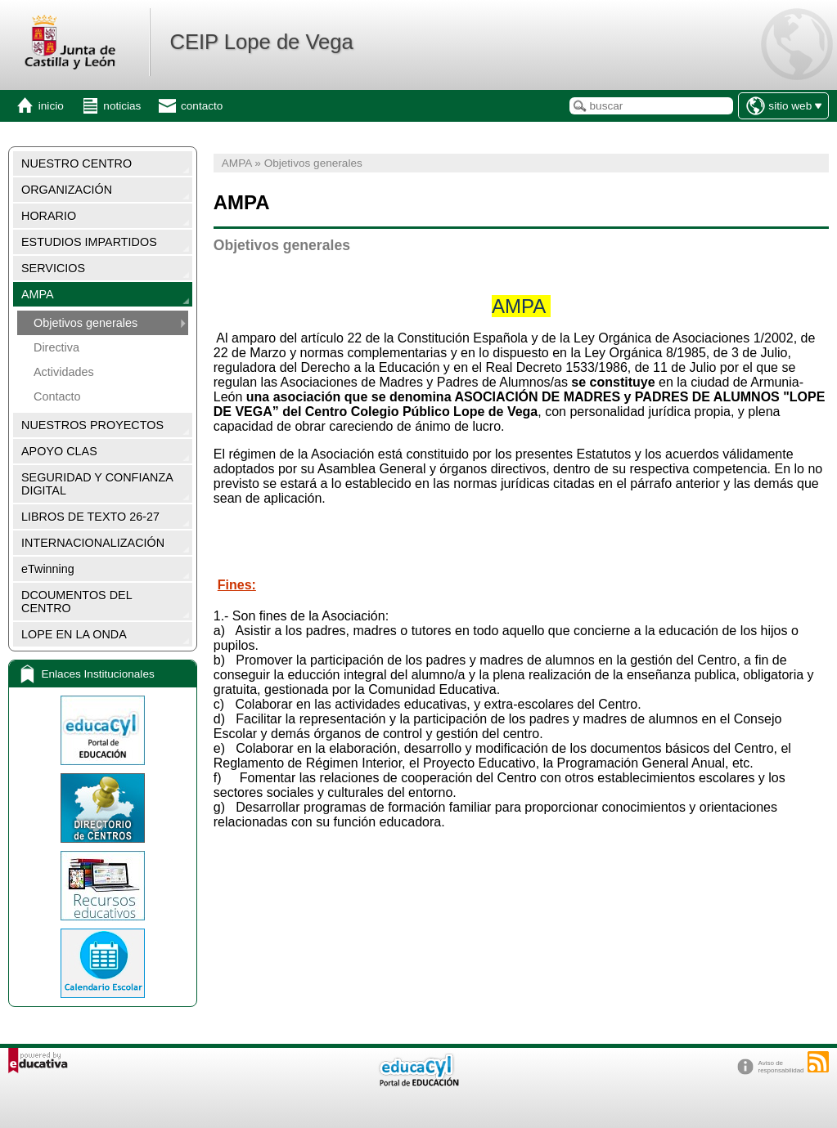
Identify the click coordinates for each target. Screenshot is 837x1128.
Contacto (57, 396)
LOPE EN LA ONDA (74, 634)
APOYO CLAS (59, 451)
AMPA (37, 294)
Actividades (64, 371)
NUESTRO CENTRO (76, 163)
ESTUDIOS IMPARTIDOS (89, 241)
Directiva (56, 347)
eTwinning (47, 568)
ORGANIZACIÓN (66, 189)
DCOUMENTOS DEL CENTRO (77, 602)
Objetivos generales (85, 322)
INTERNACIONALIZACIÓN (92, 542)
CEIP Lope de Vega (261, 41)
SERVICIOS (53, 268)
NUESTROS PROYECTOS (92, 425)
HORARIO (48, 215)
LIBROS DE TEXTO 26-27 (90, 516)
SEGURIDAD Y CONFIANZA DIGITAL (97, 484)
